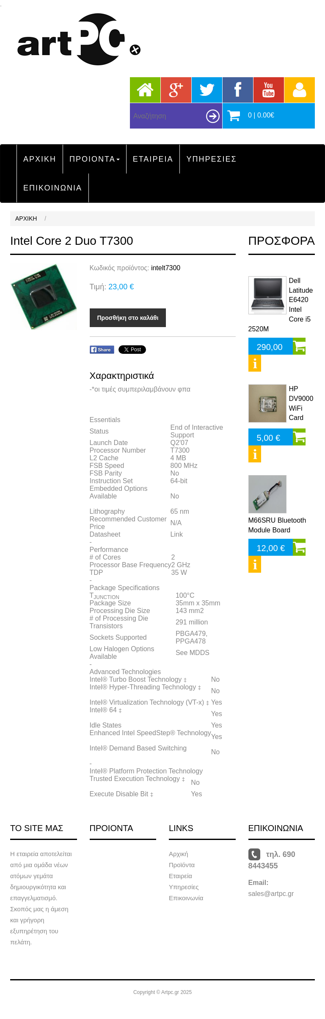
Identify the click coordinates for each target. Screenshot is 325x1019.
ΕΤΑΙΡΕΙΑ (153, 159)
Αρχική (178, 853)
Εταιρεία (180, 875)
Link (177, 534)
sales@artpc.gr (271, 893)
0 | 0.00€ (261, 115)
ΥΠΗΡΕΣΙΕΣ (211, 159)
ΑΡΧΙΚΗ (39, 159)
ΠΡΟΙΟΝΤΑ (94, 159)
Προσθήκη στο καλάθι (128, 317)
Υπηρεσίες (183, 886)
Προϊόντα (182, 864)
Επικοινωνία (186, 897)
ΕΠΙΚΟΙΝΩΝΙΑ (52, 188)
